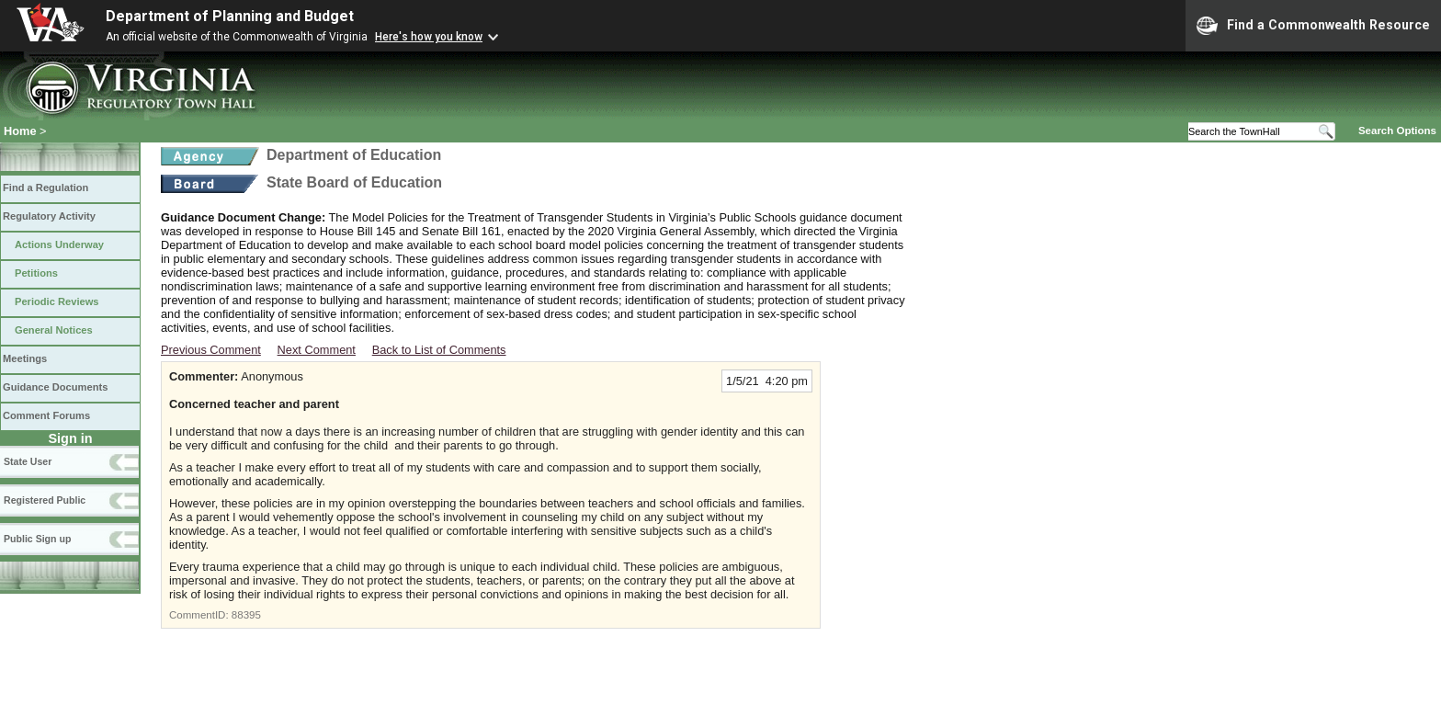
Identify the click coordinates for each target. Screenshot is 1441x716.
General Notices (54, 329)
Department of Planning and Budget (230, 16)
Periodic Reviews (57, 301)
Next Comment (317, 350)
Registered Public (44, 500)
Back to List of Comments (439, 350)
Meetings (25, 358)
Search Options (1397, 130)
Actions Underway (59, 244)
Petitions (36, 272)
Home (20, 131)
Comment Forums (46, 415)
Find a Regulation (45, 187)
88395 (246, 614)
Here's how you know (428, 36)
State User (27, 461)
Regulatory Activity (49, 216)
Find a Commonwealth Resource (1313, 26)
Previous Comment (211, 350)
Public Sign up (37, 538)
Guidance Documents (55, 386)
